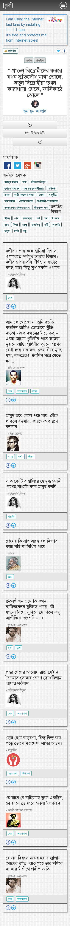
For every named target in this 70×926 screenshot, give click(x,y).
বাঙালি (11, 516)
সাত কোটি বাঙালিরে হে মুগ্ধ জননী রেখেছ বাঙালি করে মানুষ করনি (33, 483)
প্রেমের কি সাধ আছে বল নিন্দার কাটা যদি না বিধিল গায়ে (31, 543)
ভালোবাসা (27, 218)
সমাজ (29, 60)
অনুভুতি (56, 224)
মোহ (10, 297)
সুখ (9, 648)
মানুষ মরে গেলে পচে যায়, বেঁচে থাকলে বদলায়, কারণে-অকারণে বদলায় (32, 421)
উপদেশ (55, 218)
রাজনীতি (40, 60)
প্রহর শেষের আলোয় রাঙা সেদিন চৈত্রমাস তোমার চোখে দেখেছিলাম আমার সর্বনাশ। (34, 677)
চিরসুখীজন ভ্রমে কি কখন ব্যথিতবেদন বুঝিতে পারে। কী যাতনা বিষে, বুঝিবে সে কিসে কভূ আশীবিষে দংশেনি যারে (33, 609)
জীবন (7, 218)
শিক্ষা (15, 224)
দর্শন (16, 231)
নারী (46, 224)
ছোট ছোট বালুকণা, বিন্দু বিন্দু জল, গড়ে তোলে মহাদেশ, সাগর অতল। (34, 740)
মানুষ (7, 231)
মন (45, 218)
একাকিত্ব (35, 224)
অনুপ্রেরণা (12, 773)
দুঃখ (6, 224)
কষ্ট (38, 218)
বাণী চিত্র (10, 51)
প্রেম (16, 218)
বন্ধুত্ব (24, 224)
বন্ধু (24, 231)
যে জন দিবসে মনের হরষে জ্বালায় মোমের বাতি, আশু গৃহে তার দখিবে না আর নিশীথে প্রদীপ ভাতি (34, 863)
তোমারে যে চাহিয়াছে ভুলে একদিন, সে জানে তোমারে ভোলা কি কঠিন (34, 800)
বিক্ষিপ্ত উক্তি (35, 133)
